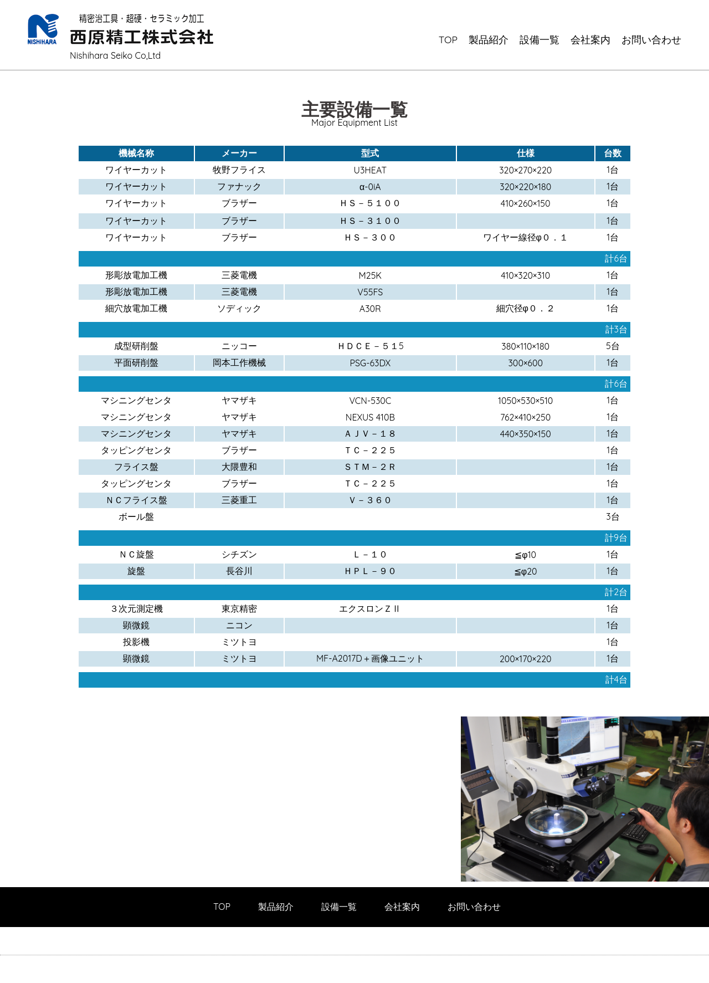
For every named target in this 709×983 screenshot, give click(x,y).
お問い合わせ (651, 39)
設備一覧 (539, 39)
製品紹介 (488, 39)
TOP (448, 39)
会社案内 (590, 39)
